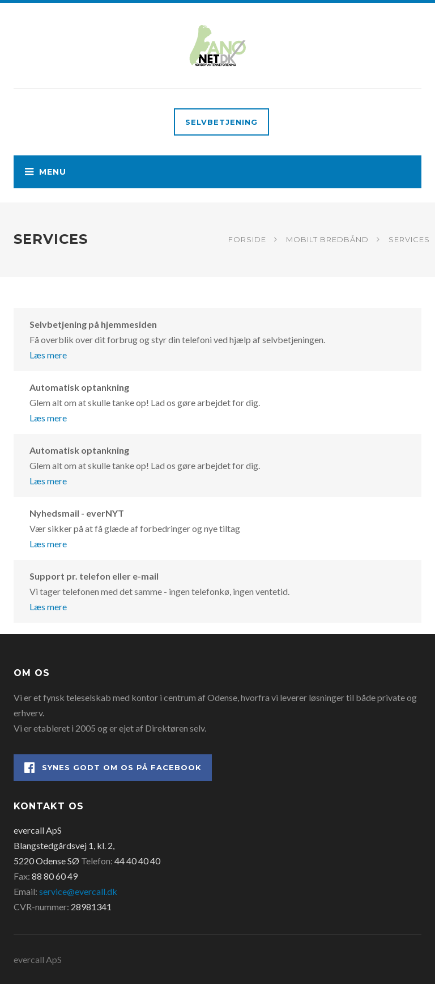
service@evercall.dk (78, 891)
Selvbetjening (221, 121)
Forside (247, 239)
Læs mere (48, 354)
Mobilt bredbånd (327, 239)
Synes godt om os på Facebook (113, 768)
